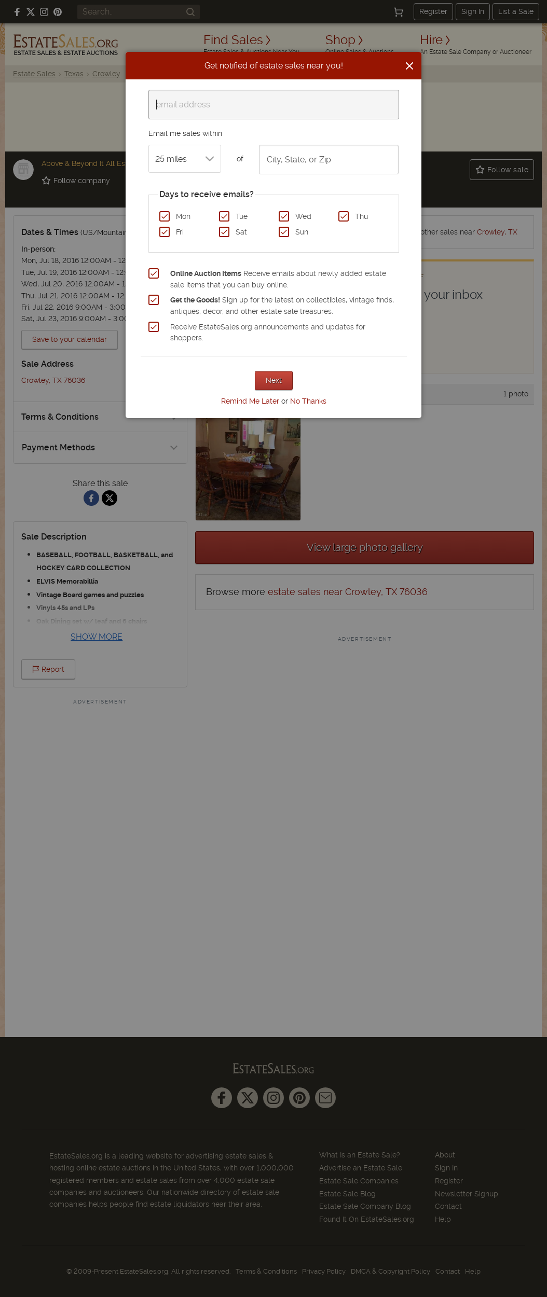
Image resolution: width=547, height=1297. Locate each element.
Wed (303, 216)
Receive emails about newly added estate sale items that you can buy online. (278, 279)
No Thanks (308, 401)
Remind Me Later (250, 401)
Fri (180, 232)
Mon (183, 216)
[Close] (409, 66)
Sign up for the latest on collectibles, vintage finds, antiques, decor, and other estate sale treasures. (282, 305)
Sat (241, 232)
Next (274, 380)
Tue (242, 216)
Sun (301, 232)
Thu (361, 216)
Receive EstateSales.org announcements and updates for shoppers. (267, 332)
